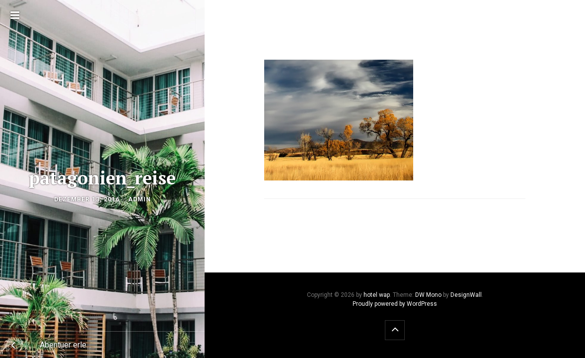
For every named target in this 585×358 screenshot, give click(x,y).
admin (139, 199)
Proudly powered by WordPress (395, 303)
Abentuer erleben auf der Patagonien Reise (71, 345)
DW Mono (428, 294)
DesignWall (466, 294)
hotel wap (377, 294)
